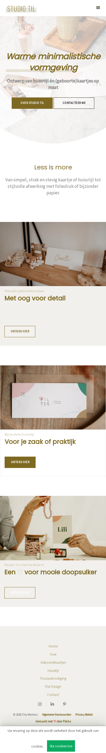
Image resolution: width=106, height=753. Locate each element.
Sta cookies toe (61, 746)
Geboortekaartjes (53, 662)
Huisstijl (53, 670)
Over (53, 654)
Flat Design (53, 686)
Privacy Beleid (84, 714)
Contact (53, 694)
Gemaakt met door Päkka (53, 721)
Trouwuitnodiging (53, 678)
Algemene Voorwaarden (56, 714)
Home (53, 646)
